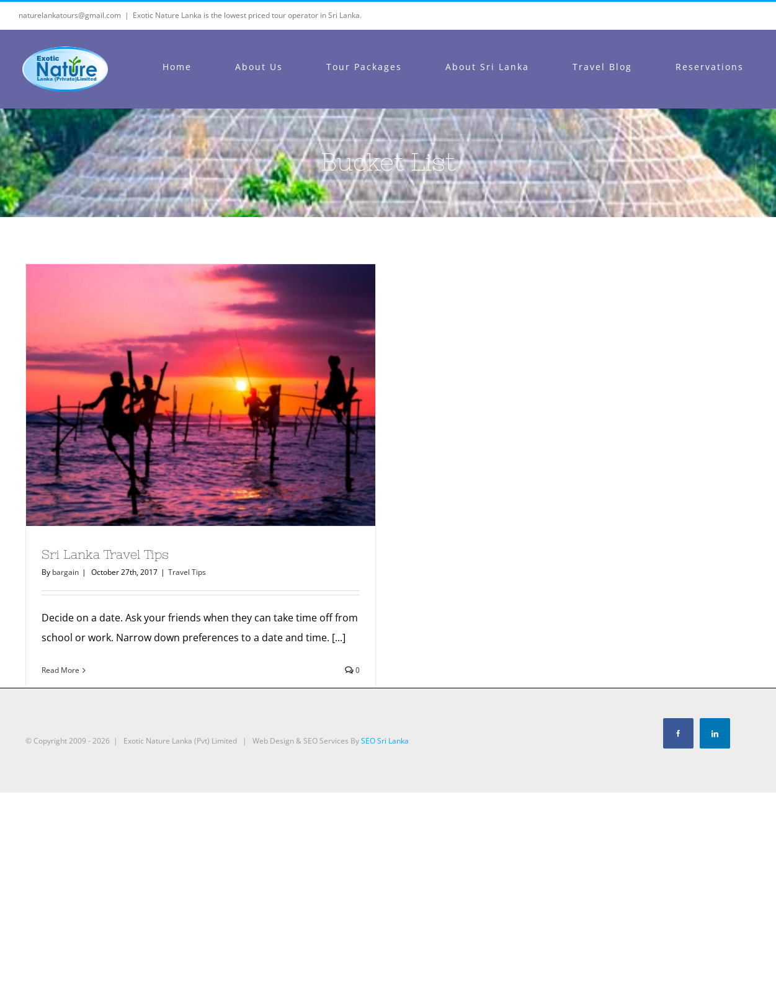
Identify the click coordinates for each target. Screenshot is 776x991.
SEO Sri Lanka (385, 740)
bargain (65, 572)
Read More (60, 670)
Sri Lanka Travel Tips (105, 554)
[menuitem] (184, 67)
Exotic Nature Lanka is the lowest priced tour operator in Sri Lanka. (247, 15)
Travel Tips (187, 572)
